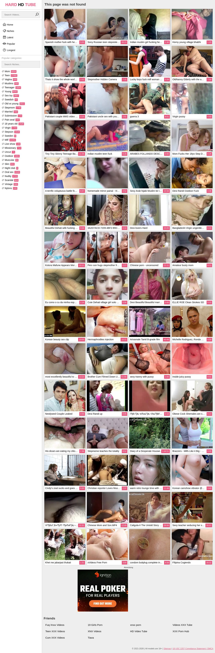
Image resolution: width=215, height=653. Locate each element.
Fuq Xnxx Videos (54, 624)
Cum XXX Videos (55, 637)
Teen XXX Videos (55, 631)
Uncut (8, 152)
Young (10, 91)
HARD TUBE (20, 4)
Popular (9, 43)
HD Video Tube (138, 631)
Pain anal (11, 119)
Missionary (11, 148)
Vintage (10, 184)
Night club (10, 168)
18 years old (13, 123)
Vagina (9, 79)
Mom (9, 71)
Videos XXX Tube (182, 624)
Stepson (11, 131)
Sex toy (10, 95)
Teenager (11, 87)
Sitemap (167, 648)
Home (8, 24)
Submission (12, 115)
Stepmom (11, 107)
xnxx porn (135, 624)
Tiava (91, 637)
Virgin (9, 127)
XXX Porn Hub (181, 631)
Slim (8, 164)
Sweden (9, 135)
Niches (8, 31)
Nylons (9, 188)
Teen (9, 75)
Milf (9, 139)
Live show (11, 144)
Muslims (10, 83)
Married (10, 111)
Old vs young (13, 103)
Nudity (10, 176)
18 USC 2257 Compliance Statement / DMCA (193, 648)
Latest (8, 37)
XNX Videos (94, 631)
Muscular (10, 160)
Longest (9, 50)
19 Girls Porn (95, 624)
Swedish (10, 99)
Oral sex (11, 172)
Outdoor (11, 156)
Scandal (10, 180)
